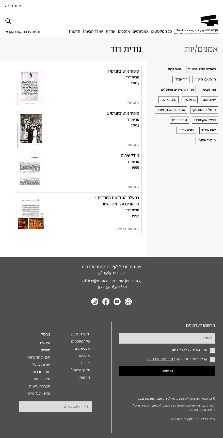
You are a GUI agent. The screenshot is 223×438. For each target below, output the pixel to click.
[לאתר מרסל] (22, 6)
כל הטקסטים (80, 341)
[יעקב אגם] (209, 99)
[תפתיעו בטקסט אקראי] (24, 31)
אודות (85, 363)
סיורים (45, 350)
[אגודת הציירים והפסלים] (177, 89)
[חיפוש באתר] (56, 407)
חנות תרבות (41, 372)
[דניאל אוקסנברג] (205, 120)
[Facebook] (105, 301)
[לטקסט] (78, 86)
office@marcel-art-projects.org (111, 281)
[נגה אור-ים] (179, 120)
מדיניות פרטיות (39, 393)
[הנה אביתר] (208, 89)
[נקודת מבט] (75, 334)
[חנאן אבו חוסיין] (205, 79)
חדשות (84, 377)
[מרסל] (36, 334)
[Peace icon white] (128, 301)
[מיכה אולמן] (168, 99)
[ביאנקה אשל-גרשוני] (202, 69)
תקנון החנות (41, 379)
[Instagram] (94, 301)
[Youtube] (117, 301)
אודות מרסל (41, 364)
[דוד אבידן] (180, 79)
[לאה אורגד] (208, 130)
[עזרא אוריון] (186, 130)
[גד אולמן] (190, 99)
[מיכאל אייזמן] (207, 140)
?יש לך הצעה (80, 370)
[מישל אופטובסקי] (204, 109)
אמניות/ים (82, 348)
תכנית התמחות (38, 357)
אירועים (44, 343)
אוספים (84, 355)
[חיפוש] (9, 21)
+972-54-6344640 (111, 287)
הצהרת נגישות (39, 386)
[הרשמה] (167, 371)
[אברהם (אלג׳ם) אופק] (171, 109)
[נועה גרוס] (174, 69)
